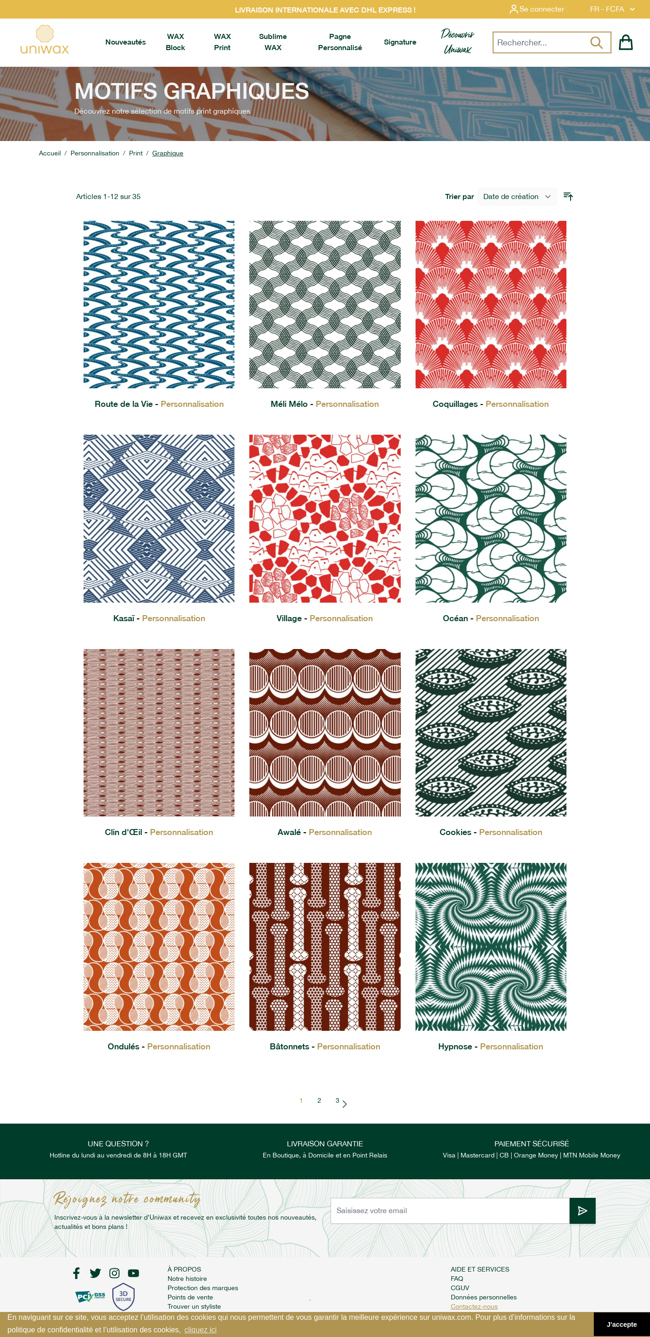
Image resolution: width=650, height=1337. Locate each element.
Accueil (50, 153)
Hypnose (490, 1046)
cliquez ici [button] (200, 1330)
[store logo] (44, 39)
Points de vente (190, 1297)
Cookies (491, 832)
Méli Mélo (325, 404)
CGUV (460, 1288)
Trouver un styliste (194, 1306)
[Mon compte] (544, 9)
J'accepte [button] (622, 1324)
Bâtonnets (325, 1046)
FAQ (457, 1278)
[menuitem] (125, 42)
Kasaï (159, 618)
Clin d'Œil (159, 832)
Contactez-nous (474, 1306)
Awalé (325, 832)
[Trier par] (517, 196)
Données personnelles (484, 1297)
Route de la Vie (159, 404)
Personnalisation (95, 153)
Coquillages (491, 404)
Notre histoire (187, 1278)
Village (325, 618)
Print (136, 153)
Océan (491, 618)
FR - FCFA (613, 9)
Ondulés (159, 1046)
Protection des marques (203, 1288)
